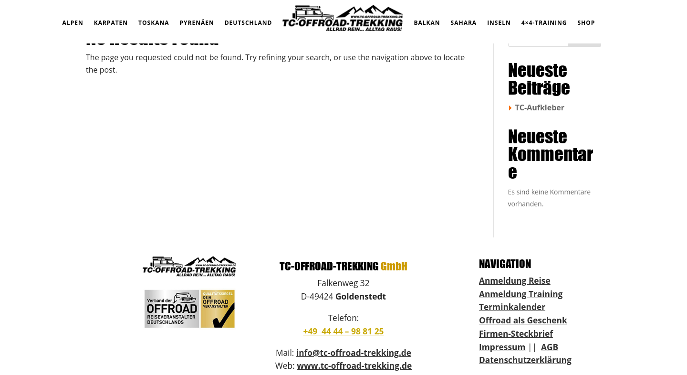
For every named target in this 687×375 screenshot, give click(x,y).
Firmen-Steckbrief (516, 333)
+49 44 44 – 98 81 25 (343, 331)
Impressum (502, 347)
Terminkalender (512, 306)
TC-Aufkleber (539, 107)
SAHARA (464, 23)
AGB (549, 347)
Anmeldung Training (520, 294)
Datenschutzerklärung (525, 359)
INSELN (499, 23)
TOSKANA (153, 23)
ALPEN (72, 23)
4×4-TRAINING (544, 23)
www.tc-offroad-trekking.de (354, 365)
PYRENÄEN (197, 23)
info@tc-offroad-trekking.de (353, 352)
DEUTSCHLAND (248, 23)
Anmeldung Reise (515, 280)
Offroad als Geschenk (523, 320)
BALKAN (427, 23)
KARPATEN (111, 23)
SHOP (586, 23)
